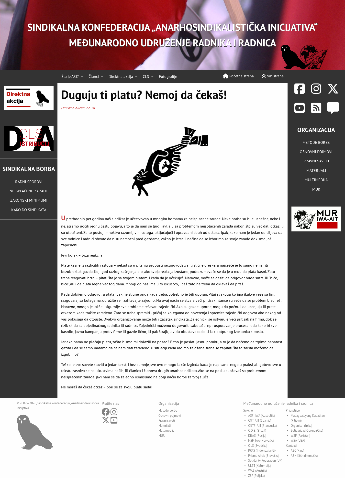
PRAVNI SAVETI (316, 160)
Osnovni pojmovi (169, 415)
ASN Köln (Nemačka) (305, 455)
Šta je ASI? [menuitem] (70, 76)
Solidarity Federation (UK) (265, 460)
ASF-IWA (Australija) (261, 415)
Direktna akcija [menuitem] (121, 76)
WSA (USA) (298, 440)
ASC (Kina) (297, 450)
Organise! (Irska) (301, 425)
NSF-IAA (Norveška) (261, 440)
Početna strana (238, 75)
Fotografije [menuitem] (168, 76)
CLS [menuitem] (146, 76)
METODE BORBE (316, 142)
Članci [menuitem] (94, 76)
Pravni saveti (166, 420)
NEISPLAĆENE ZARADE (29, 190)
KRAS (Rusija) (257, 435)
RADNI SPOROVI (29, 181)
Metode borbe (167, 410)
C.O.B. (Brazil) (257, 430)
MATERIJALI (316, 170)
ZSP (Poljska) (256, 476)
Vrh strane (273, 75)
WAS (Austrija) (257, 470)
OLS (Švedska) (257, 445)
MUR (316, 189)
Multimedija (166, 430)
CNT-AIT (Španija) (259, 420)
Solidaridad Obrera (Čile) (307, 430)
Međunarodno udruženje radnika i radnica (278, 403)
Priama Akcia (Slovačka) (263, 455)
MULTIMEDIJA (316, 179)
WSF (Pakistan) (300, 435)
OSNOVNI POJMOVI (316, 151)
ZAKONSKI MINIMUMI (28, 200)
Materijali (164, 425)
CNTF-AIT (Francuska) (262, 425)
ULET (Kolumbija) (259, 466)
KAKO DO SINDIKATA (28, 209)
